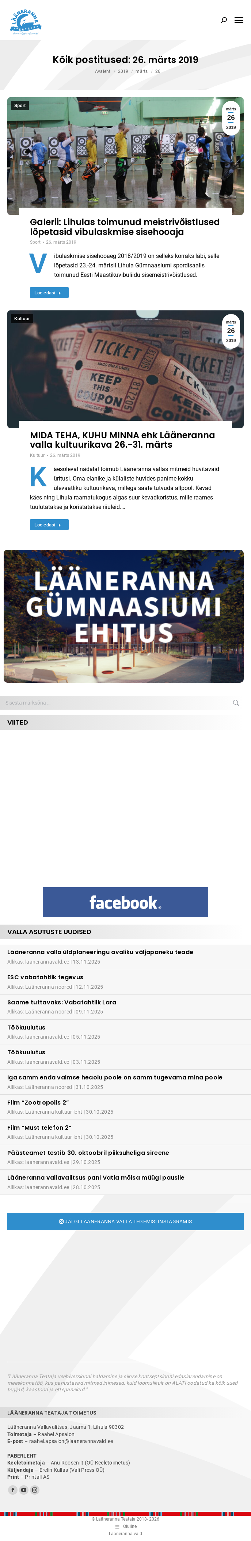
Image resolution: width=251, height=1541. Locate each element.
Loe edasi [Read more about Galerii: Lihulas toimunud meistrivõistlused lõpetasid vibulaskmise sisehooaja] (47, 292)
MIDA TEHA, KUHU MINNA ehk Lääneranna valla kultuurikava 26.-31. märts (122, 440)
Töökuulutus (26, 1027)
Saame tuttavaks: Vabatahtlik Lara (62, 1002)
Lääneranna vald (125, 1533)
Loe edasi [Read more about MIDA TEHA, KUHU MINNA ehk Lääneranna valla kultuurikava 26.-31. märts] (47, 525)
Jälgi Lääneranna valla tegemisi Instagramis (125, 1221)
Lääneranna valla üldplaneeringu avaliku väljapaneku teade (100, 952)
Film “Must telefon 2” (39, 1128)
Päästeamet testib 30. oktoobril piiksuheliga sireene (88, 1153)
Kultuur (22, 318)
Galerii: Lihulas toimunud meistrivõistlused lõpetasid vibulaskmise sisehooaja (125, 227)
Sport (20, 105)
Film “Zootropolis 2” (38, 1102)
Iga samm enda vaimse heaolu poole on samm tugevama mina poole (115, 1077)
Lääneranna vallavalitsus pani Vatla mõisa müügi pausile (96, 1177)
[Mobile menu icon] (239, 20)
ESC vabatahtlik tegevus (45, 977)
